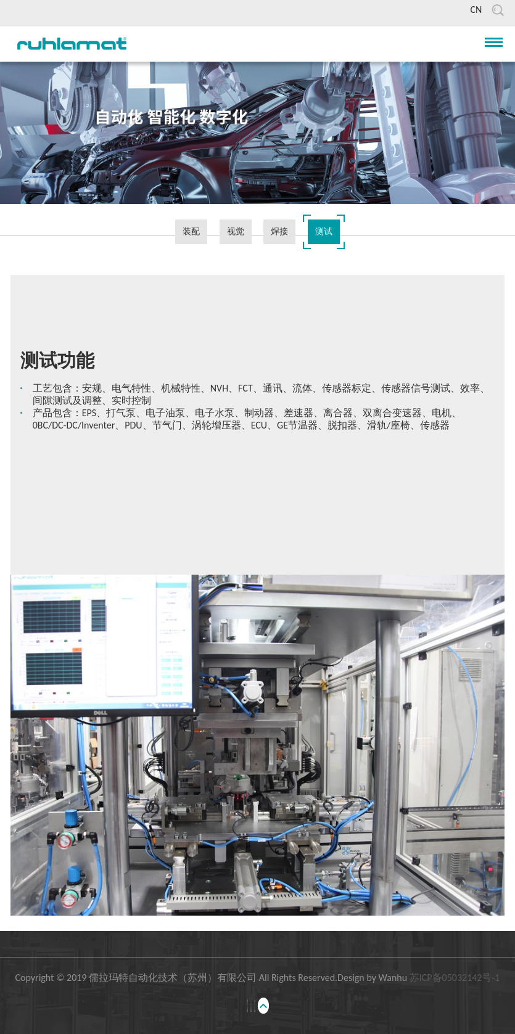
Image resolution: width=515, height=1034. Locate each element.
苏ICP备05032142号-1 (455, 977)
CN (476, 9)
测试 (323, 231)
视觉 (235, 231)
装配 (191, 231)
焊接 (279, 231)
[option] (257, 395)
